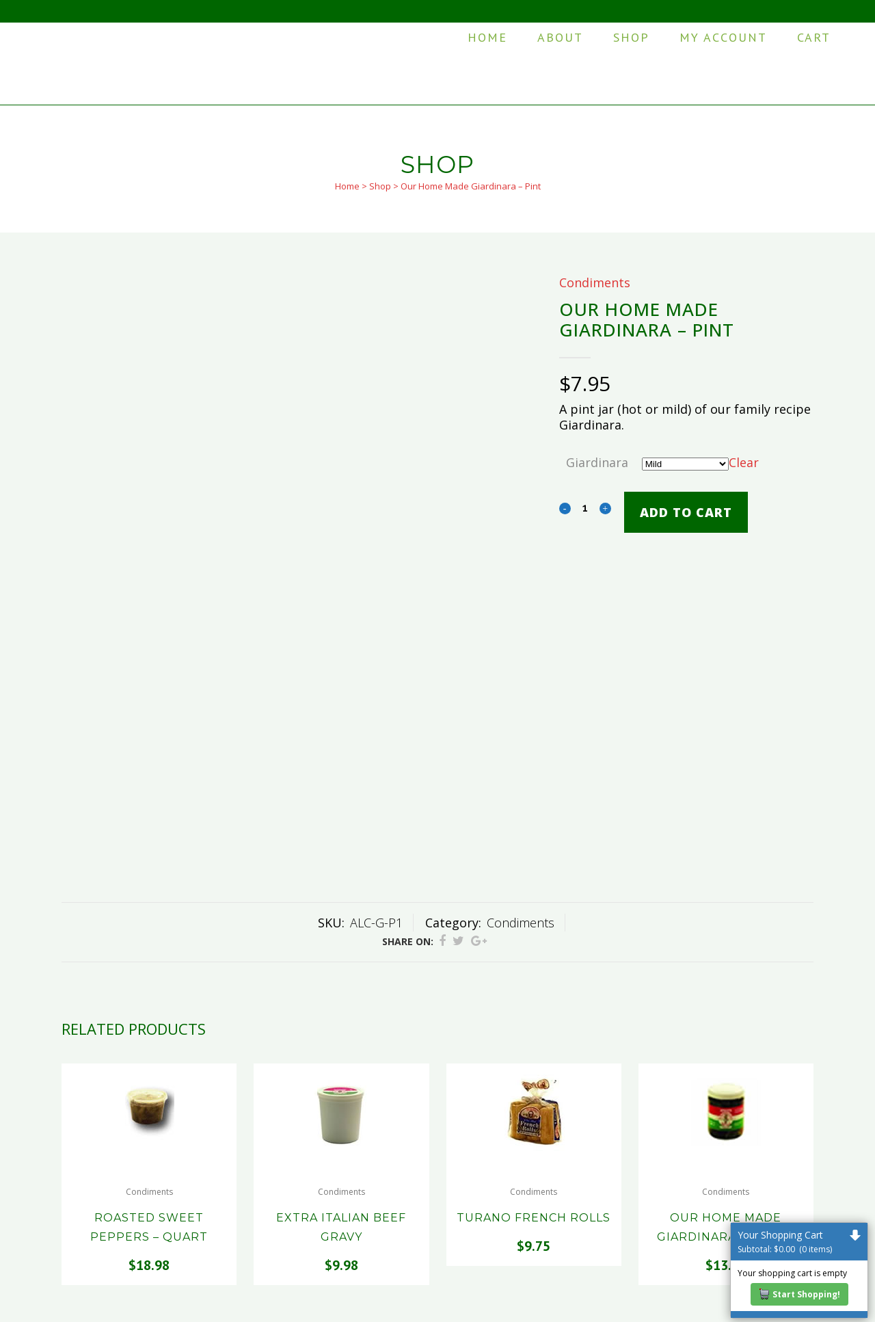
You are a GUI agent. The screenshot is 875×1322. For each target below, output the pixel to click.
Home (347, 186)
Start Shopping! (799, 1294)
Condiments (594, 282)
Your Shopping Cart (799, 1241)
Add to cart (686, 512)
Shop (380, 186)
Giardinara (597, 462)
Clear (744, 462)
